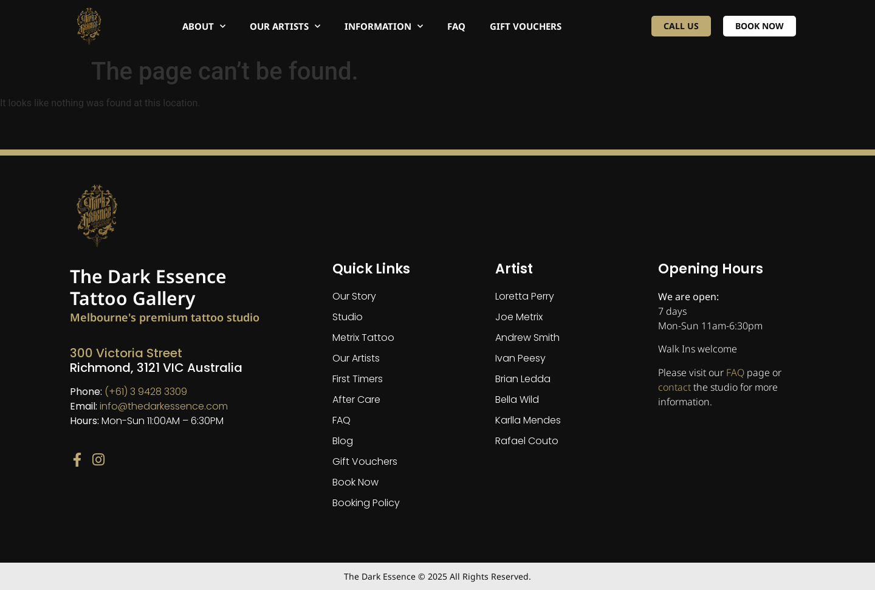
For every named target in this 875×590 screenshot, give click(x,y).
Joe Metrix (519, 317)
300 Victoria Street (126, 353)
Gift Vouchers (525, 26)
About (203, 26)
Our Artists (285, 26)
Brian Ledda (523, 379)
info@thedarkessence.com (164, 406)
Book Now (355, 482)
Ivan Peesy (520, 358)
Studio (347, 317)
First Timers (357, 379)
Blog (342, 441)
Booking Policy (366, 503)
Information (384, 26)
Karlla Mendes (528, 420)
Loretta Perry (524, 296)
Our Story (354, 296)
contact (674, 387)
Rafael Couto (526, 441)
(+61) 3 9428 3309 (146, 392)
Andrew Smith (527, 338)
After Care (356, 399)
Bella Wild (517, 399)
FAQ (456, 26)
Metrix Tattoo (363, 338)
